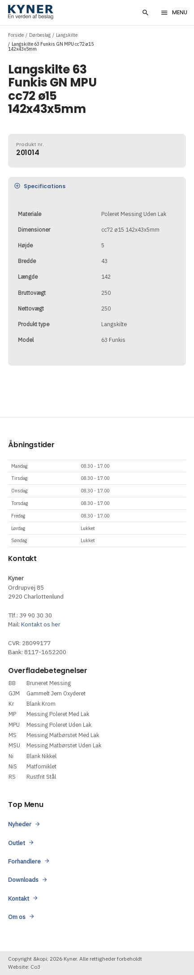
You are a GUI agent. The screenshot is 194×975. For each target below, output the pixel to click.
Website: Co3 (24, 966)
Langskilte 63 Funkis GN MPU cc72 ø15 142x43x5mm (51, 46)
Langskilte (67, 35)
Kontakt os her (40, 624)
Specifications (39, 186)
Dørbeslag (40, 35)
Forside (16, 35)
